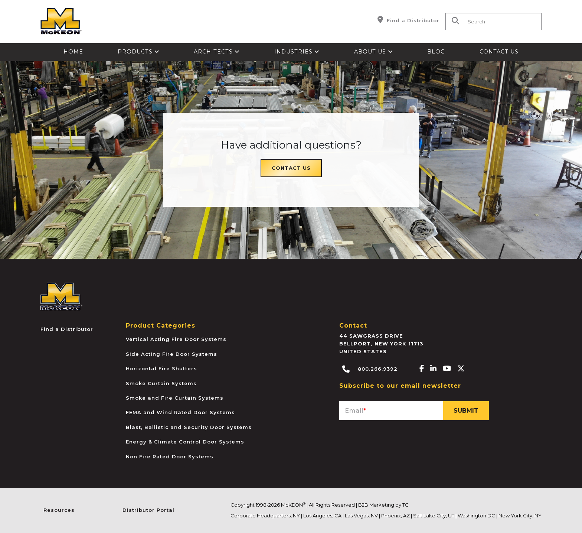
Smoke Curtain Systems (161, 383)
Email (355, 410)
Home (73, 51)
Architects (217, 51)
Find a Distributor (408, 19)
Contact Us (499, 51)
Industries (297, 51)
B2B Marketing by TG (383, 505)
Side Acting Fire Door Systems (171, 354)
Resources (59, 510)
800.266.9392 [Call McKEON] (370, 369)
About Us (373, 51)
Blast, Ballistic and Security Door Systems (189, 427)
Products (139, 51)
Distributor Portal (148, 510)
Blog (436, 51)
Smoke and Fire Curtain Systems (174, 398)
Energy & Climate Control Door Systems (185, 442)
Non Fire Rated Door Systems (169, 456)
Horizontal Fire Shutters (161, 368)
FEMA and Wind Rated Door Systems (180, 412)
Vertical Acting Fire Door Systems (176, 339)
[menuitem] (73, 52)
